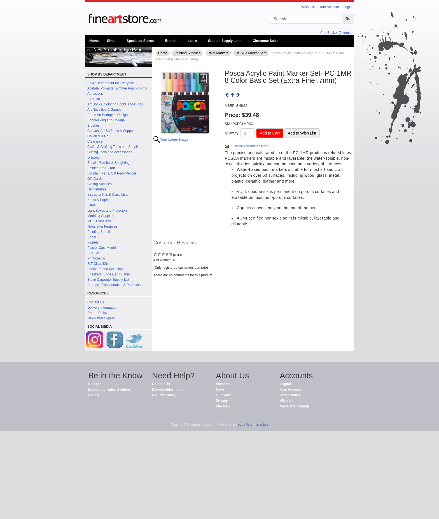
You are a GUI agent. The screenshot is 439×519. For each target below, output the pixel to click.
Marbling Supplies (100, 216)
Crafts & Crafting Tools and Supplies (114, 147)
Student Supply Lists (224, 41)
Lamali (92, 205)
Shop (111, 41)
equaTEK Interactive (253, 424)
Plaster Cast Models (102, 248)
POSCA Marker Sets (251, 53)
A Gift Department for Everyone (110, 83)
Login (348, 7)
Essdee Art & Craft (101, 168)
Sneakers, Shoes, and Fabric (109, 274)
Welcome (223, 384)
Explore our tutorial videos (109, 389)
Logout (285, 384)
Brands (170, 41)
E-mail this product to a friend (250, 146)
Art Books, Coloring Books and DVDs (115, 104)
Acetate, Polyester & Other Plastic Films (117, 88)
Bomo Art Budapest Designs (108, 115)
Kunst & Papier (98, 200)
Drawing (93, 157)
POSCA (93, 253)
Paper (91, 237)
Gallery (94, 395)
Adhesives (95, 94)
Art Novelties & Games (104, 110)
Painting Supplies (100, 232)
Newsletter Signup (101, 318)
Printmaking (96, 258)
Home (94, 41)
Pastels (92, 242)
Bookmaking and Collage (106, 120)
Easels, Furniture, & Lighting (108, 163)
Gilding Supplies (99, 184)
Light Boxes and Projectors (107, 211)
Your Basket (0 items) (336, 33)
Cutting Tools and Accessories (109, 152)
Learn (192, 41)
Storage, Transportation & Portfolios (114, 285)
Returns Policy (164, 395)
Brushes (93, 126)
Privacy (222, 401)
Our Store (223, 395)
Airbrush (93, 99)
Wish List (308, 7)
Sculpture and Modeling (105, 269)
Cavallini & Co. (98, 136)
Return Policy (97, 313)
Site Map (223, 406)
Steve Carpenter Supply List (108, 280)
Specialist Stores (140, 41)
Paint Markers (218, 53)
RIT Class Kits (98, 264)
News (220, 389)
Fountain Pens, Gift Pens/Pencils (111, 173)
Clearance (95, 141)
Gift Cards (94, 179)
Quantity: (232, 133)
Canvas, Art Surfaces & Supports (111, 131)
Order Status (290, 395)
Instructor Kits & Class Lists (107, 195)
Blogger (94, 384)
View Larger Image (174, 139)
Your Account (329, 7)
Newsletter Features (102, 226)
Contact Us (95, 302)
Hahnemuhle (96, 189)
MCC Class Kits (99, 221)
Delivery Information (102, 308)
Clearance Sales (265, 41)
